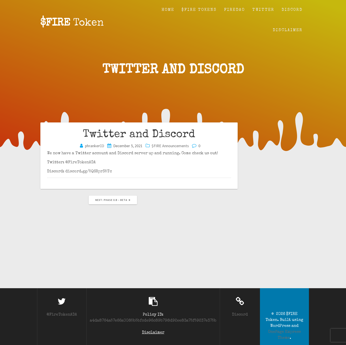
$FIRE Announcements (170, 145)
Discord (292, 10)
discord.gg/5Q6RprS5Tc (88, 171)
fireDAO (234, 10)
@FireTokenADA (80, 162)
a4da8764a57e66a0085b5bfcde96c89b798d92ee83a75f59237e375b (153, 321)
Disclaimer (288, 30)
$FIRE (72, 23)
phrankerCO (94, 145)
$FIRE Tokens (199, 10)
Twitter (263, 10)
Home (168, 10)
